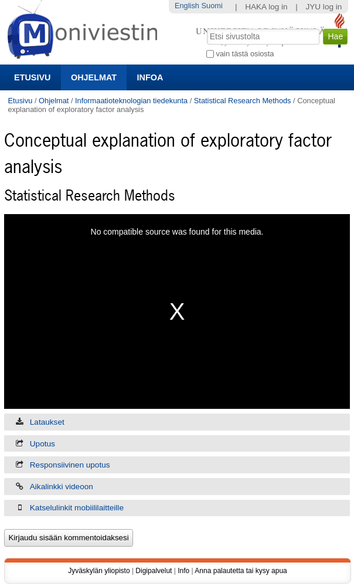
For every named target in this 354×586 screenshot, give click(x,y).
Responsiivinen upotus (70, 464)
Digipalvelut (153, 571)
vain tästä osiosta (245, 53)
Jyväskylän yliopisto (99, 571)
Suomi (211, 5)
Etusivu (32, 77)
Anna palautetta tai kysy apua (241, 571)
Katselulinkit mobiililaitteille (77, 507)
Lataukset (47, 422)
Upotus (42, 443)
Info (183, 571)
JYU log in (323, 6)
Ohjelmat (94, 77)
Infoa (150, 77)
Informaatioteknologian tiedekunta (131, 100)
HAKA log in (266, 6)
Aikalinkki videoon (61, 486)
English (187, 5)
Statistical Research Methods (242, 100)
